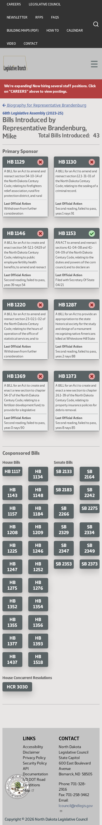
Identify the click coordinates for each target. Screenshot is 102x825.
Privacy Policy (34, 757)
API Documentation (35, 771)
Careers (14, 4)
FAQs (55, 17)
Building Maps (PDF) (23, 30)
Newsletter (17, 17)
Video (11, 44)
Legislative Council (45, 4)
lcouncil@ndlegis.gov (76, 807)
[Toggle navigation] (91, 63)
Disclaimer (31, 752)
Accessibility (33, 747)
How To (53, 30)
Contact (31, 44)
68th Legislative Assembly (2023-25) (32, 113)
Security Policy (35, 763)
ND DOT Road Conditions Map (34, 785)
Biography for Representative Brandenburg (44, 105)
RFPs (39, 17)
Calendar (75, 30)
